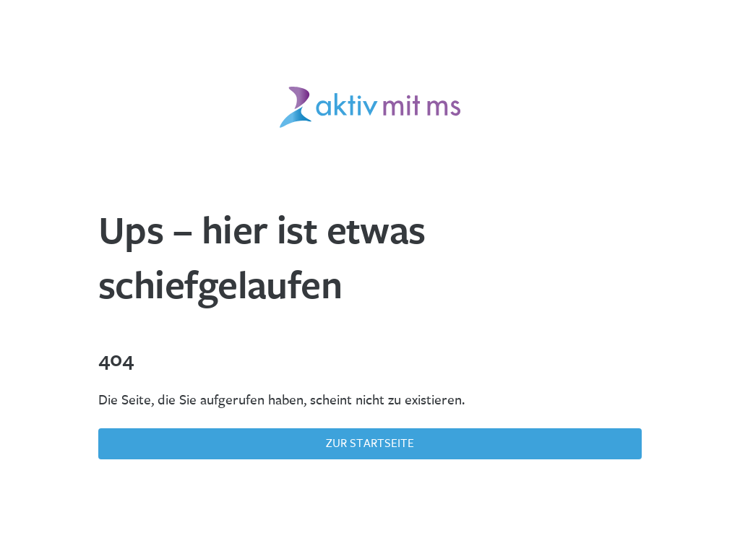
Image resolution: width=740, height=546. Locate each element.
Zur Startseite (370, 443)
